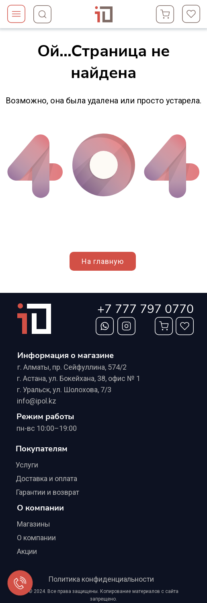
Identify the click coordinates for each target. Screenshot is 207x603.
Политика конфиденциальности (101, 579)
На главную (103, 261)
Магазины (33, 524)
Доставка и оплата (46, 478)
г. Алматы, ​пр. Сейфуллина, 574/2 (72, 367)
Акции (27, 551)
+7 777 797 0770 (145, 309)
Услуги (27, 465)
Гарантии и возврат (47, 492)
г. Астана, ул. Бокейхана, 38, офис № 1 (78, 378)
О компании (36, 537)
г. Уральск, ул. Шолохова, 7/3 (64, 389)
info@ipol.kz (36, 401)
